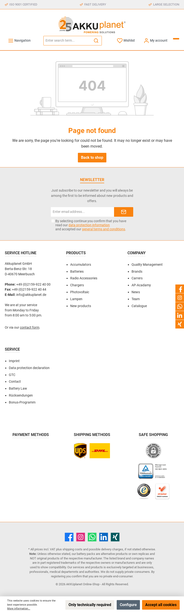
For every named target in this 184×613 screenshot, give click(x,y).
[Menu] (19, 40)
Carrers (137, 278)
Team (136, 299)
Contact (15, 382)
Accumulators (80, 265)
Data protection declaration (29, 368)
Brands (137, 272)
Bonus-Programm (22, 402)
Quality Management (147, 265)
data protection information (89, 225)
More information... (18, 608)
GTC (12, 375)
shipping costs (72, 549)
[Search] (96, 40)
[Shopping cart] (176, 38)
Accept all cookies (161, 604)
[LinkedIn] (103, 537)
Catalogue (139, 306)
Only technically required (90, 604)
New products (80, 306)
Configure (128, 604)
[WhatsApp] (92, 537)
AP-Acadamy (141, 285)
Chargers (77, 285)
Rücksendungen (21, 395)
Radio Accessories (83, 278)
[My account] (155, 40)
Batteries (77, 272)
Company (136, 253)
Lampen (76, 299)
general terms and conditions (103, 229)
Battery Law (18, 389)
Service (12, 349)
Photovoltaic (79, 292)
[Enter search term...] (67, 40)
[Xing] (115, 537)
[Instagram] (80, 537)
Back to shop (92, 157)
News (136, 292)
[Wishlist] (126, 40)
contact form (29, 328)
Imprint (14, 361)
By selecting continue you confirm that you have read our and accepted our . (90, 225)
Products (76, 253)
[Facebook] (69, 537)
